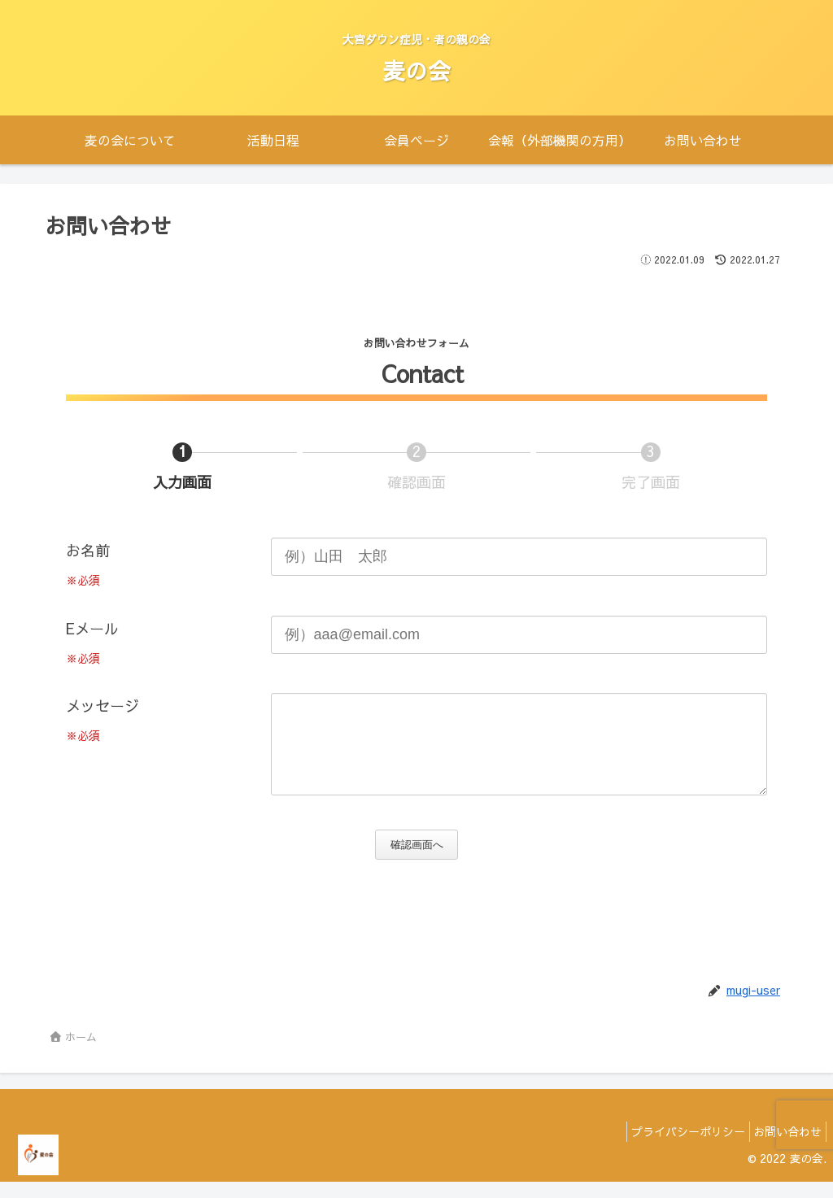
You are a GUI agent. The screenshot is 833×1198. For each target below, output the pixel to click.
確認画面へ (421, 861)
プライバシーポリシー (675, 1147)
